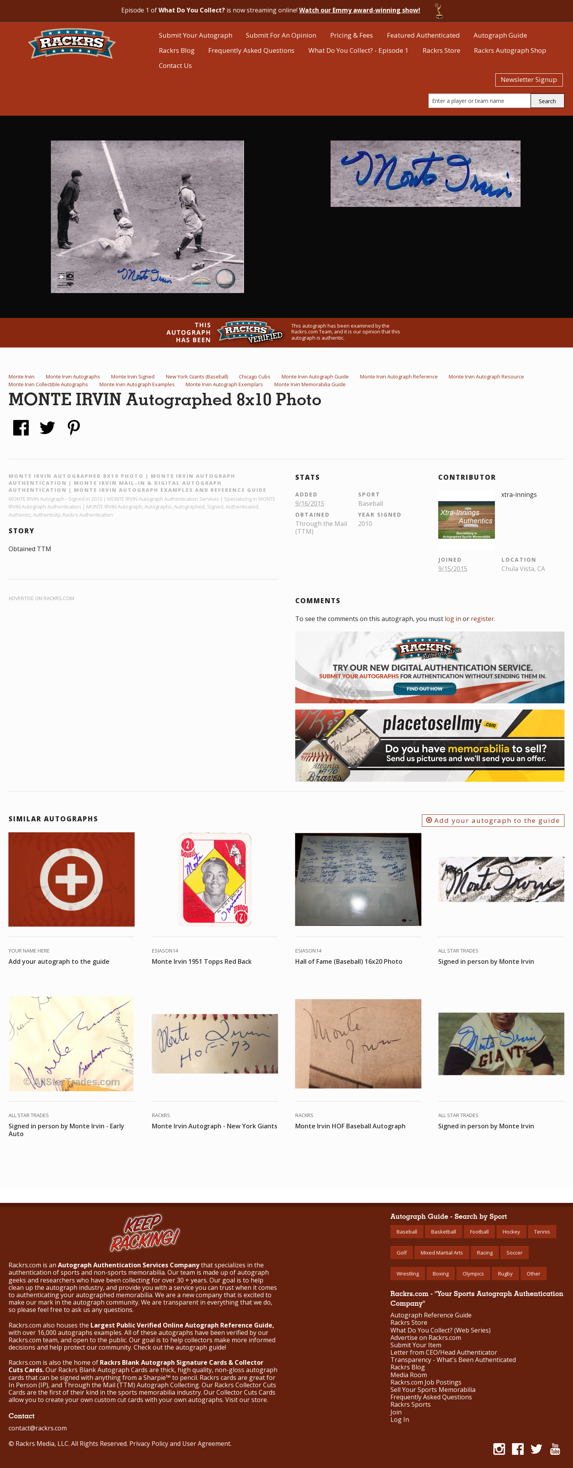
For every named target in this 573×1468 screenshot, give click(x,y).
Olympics (473, 1273)
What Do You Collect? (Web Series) (440, 1330)
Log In (399, 1419)
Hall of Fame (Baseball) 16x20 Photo (348, 961)
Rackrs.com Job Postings (426, 1382)
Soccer (514, 1252)
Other (533, 1273)
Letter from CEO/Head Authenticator (443, 1352)
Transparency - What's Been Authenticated (453, 1360)
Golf (402, 1252)
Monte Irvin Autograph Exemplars (224, 384)
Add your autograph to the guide (493, 820)
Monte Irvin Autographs (73, 376)
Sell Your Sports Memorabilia (432, 1389)
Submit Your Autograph (195, 35)
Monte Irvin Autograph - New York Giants (214, 1126)
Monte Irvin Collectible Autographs (48, 384)
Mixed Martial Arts (442, 1252)
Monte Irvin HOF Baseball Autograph (350, 1126)
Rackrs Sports (410, 1404)
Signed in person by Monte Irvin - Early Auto (66, 1130)
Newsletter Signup (529, 79)
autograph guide (200, 1347)
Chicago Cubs (254, 376)
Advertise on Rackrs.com (41, 598)
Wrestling (408, 1273)
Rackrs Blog (177, 50)
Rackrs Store (441, 50)
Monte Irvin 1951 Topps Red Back (202, 961)
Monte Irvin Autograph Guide (315, 376)
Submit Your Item (415, 1345)
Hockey (511, 1231)
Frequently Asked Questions (251, 50)
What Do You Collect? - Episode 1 (358, 50)
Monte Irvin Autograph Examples (137, 384)
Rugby (505, 1273)
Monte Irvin (22, 376)
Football (479, 1231)
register (482, 618)
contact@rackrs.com (38, 1428)
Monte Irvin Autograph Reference (399, 376)
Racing (485, 1252)
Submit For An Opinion (281, 35)
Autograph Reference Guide (431, 1315)
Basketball (443, 1231)
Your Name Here (29, 950)
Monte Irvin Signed (133, 376)
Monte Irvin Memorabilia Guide (310, 384)
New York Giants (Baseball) (197, 376)
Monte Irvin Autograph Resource (486, 376)
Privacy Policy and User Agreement (179, 1443)
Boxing (441, 1273)
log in (453, 618)
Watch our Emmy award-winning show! (359, 10)
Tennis (542, 1231)
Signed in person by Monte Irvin (486, 961)
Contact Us (175, 65)
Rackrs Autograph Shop (510, 50)
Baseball (407, 1231)
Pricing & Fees (351, 35)
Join (396, 1412)
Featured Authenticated (423, 35)
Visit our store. (246, 1399)
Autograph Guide (500, 35)
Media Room (408, 1375)
